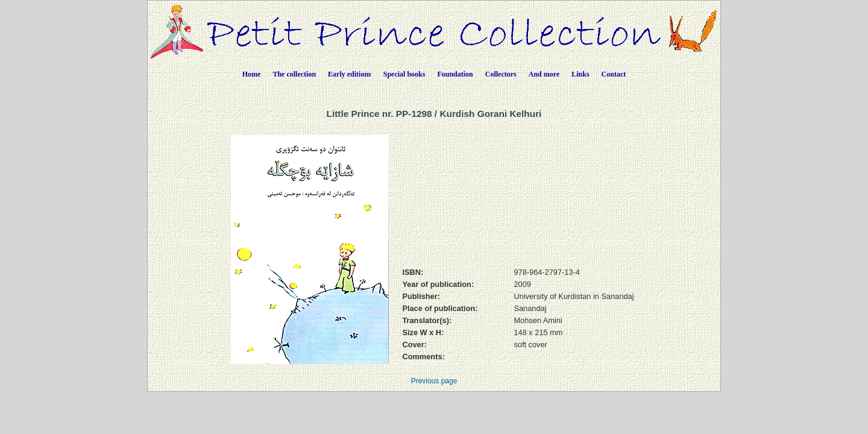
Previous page (434, 381)
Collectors (501, 74)
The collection (294, 74)
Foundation (455, 74)
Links (580, 74)
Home (251, 74)
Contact (614, 74)
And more (544, 74)
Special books (404, 74)
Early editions (349, 74)
